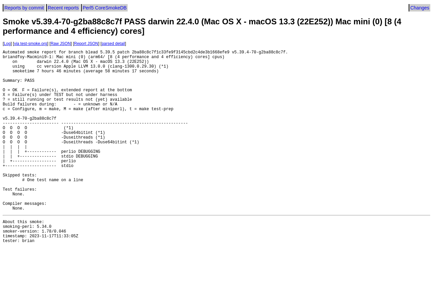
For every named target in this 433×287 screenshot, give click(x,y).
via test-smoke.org (30, 43)
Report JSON (86, 43)
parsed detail (113, 43)
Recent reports (63, 7)
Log (7, 43)
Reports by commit (24, 7)
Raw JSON (60, 43)
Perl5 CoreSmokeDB (105, 7)
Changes (419, 7)
